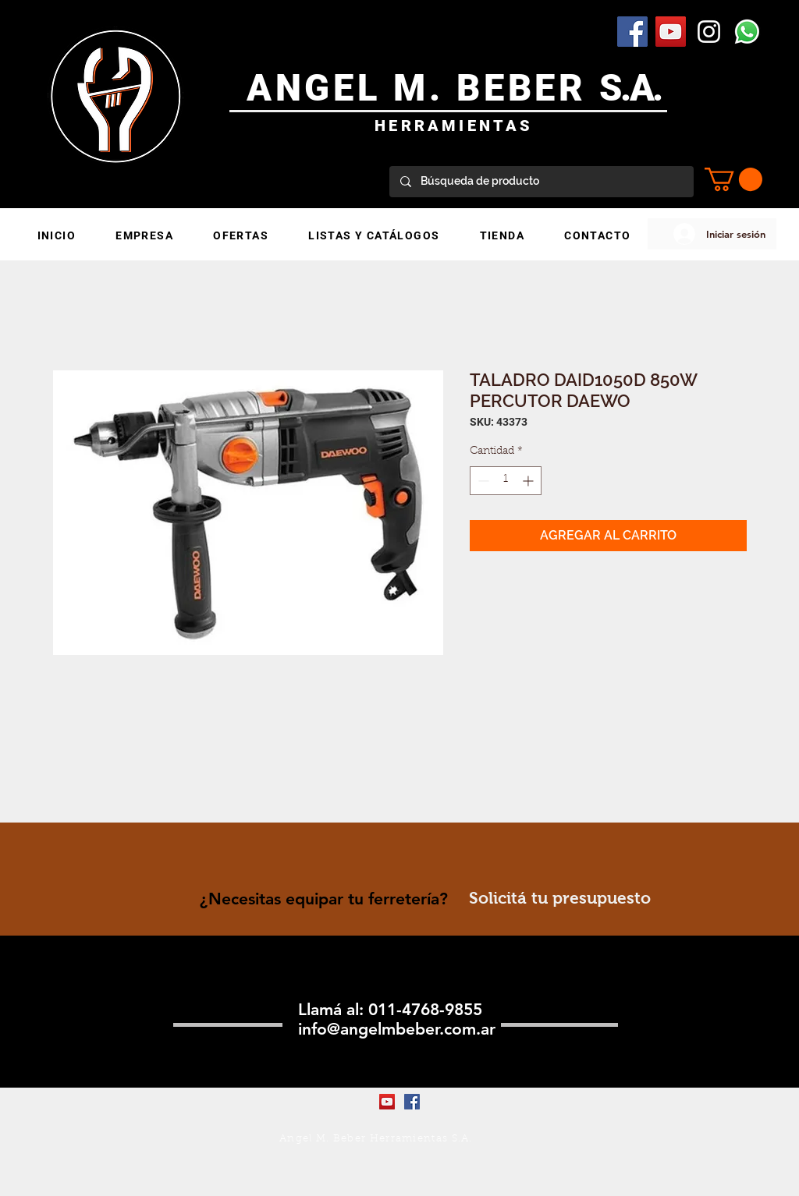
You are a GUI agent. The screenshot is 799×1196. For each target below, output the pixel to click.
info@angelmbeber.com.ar (396, 1029)
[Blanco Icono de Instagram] (709, 31)
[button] (733, 179)
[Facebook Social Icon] (632, 31)
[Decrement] (482, 480)
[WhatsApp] (747, 31)
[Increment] (529, 480)
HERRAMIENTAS (454, 125)
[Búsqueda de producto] (541, 181)
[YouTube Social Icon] (670, 31)
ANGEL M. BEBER (423, 87)
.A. (641, 87)
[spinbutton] (506, 480)
